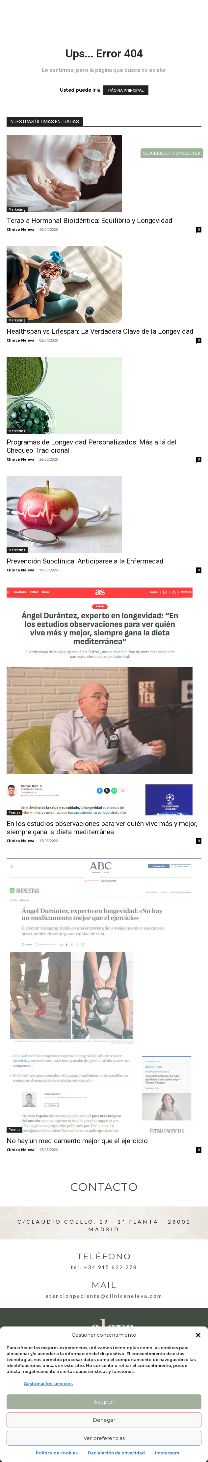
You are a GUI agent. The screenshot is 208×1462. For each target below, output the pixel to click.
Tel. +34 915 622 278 (104, 1267)
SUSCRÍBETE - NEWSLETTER (171, 153)
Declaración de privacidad (116, 1452)
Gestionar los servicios (48, 1383)
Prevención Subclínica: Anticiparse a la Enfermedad (85, 561)
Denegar (104, 1420)
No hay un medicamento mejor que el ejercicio (77, 1141)
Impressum (167, 1452)
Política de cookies (57, 1452)
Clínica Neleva (21, 229)
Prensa (14, 812)
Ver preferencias (104, 1438)
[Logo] (32, 13)
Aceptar (104, 1402)
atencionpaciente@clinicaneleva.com (104, 1296)
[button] (198, 1335)
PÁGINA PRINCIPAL (125, 90)
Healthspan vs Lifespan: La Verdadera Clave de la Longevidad (100, 331)
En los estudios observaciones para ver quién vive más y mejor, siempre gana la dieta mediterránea (102, 828)
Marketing (17, 209)
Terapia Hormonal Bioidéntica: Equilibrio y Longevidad (89, 221)
